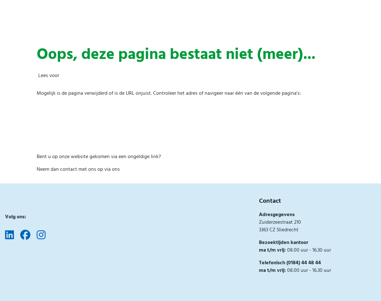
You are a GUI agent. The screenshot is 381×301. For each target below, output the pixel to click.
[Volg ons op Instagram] (41, 235)
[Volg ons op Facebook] (25, 235)
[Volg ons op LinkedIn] (9, 235)
